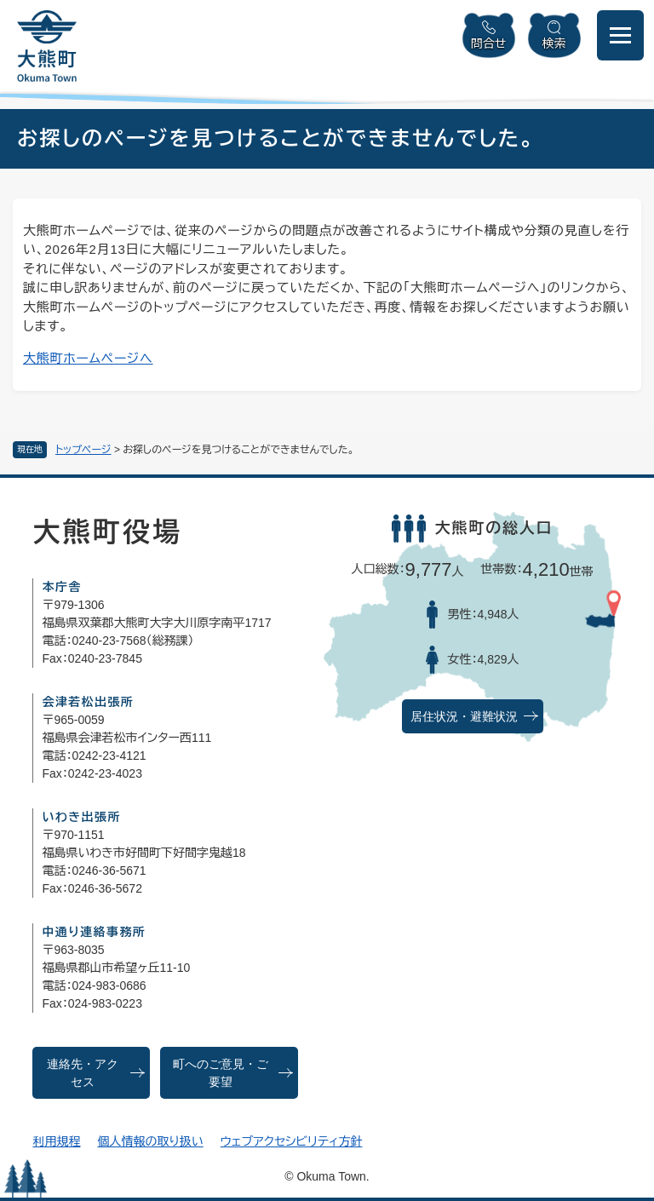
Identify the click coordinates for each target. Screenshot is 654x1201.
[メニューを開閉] (620, 35)
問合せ (489, 43)
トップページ (83, 450)
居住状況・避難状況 (464, 716)
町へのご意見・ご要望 (220, 1073)
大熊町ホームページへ (88, 358)
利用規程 (56, 1141)
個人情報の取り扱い (150, 1141)
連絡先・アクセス (82, 1073)
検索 (554, 43)
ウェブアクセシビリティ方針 (292, 1141)
